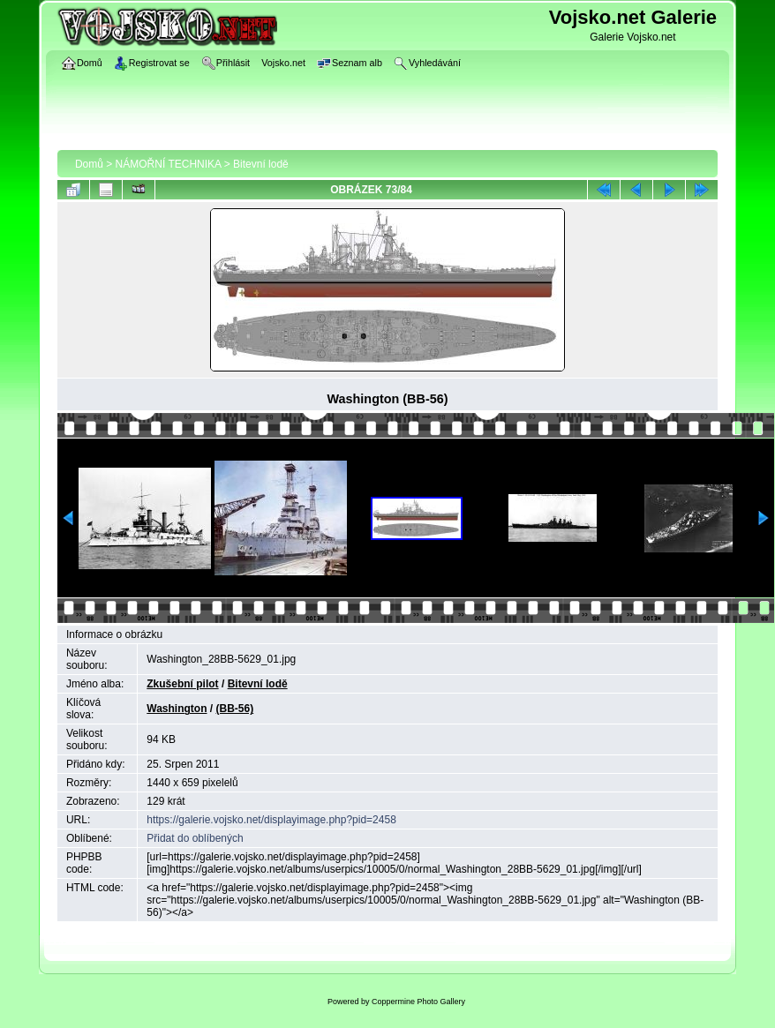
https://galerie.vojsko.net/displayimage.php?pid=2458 (271, 820)
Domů (89, 164)
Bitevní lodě (261, 164)
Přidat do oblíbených (195, 838)
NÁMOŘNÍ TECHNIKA (169, 164)
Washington (177, 708)
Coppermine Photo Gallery (418, 1001)
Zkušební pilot (182, 684)
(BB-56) (235, 708)
